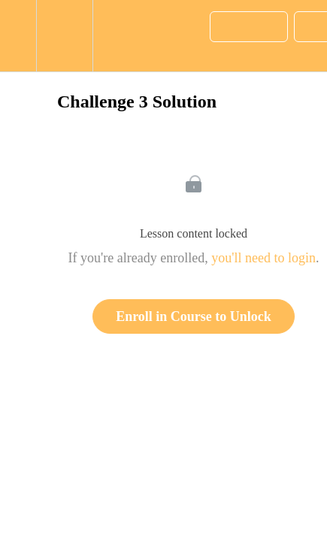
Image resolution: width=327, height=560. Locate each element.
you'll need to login (263, 257)
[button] (18, 35)
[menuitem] (64, 35)
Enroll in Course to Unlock (193, 316)
